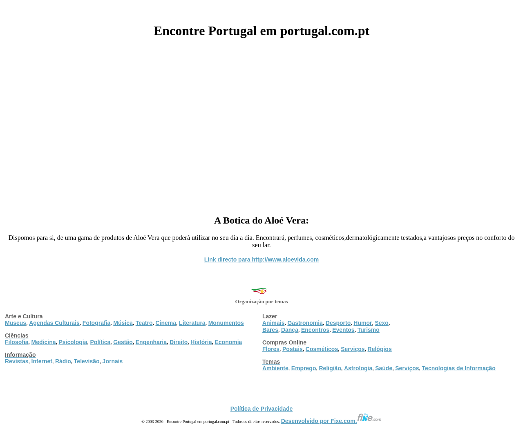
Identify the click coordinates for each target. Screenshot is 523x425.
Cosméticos (322, 349)
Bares (270, 330)
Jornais (113, 361)
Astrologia (358, 368)
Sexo (381, 323)
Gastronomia (304, 323)
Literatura (192, 323)
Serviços (352, 349)
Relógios (380, 349)
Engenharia (151, 342)
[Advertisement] (261, 123)
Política (100, 342)
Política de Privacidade (261, 408)
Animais (273, 323)
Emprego (303, 368)
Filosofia (17, 342)
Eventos (343, 330)
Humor (362, 323)
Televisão (87, 361)
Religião (330, 368)
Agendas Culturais (54, 323)
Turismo (369, 330)
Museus (15, 323)
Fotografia (96, 323)
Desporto (338, 323)
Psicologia (72, 342)
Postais (292, 349)
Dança (289, 330)
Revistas (17, 361)
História (201, 342)
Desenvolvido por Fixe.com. (331, 421)
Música (122, 323)
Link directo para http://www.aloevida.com (261, 259)
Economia (228, 342)
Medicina (43, 342)
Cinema (166, 323)
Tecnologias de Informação (459, 368)
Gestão (122, 342)
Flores (270, 349)
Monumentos (226, 323)
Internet (41, 361)
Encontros (315, 330)
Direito (179, 342)
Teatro (144, 323)
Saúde (383, 368)
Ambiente (275, 368)
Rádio (63, 361)
